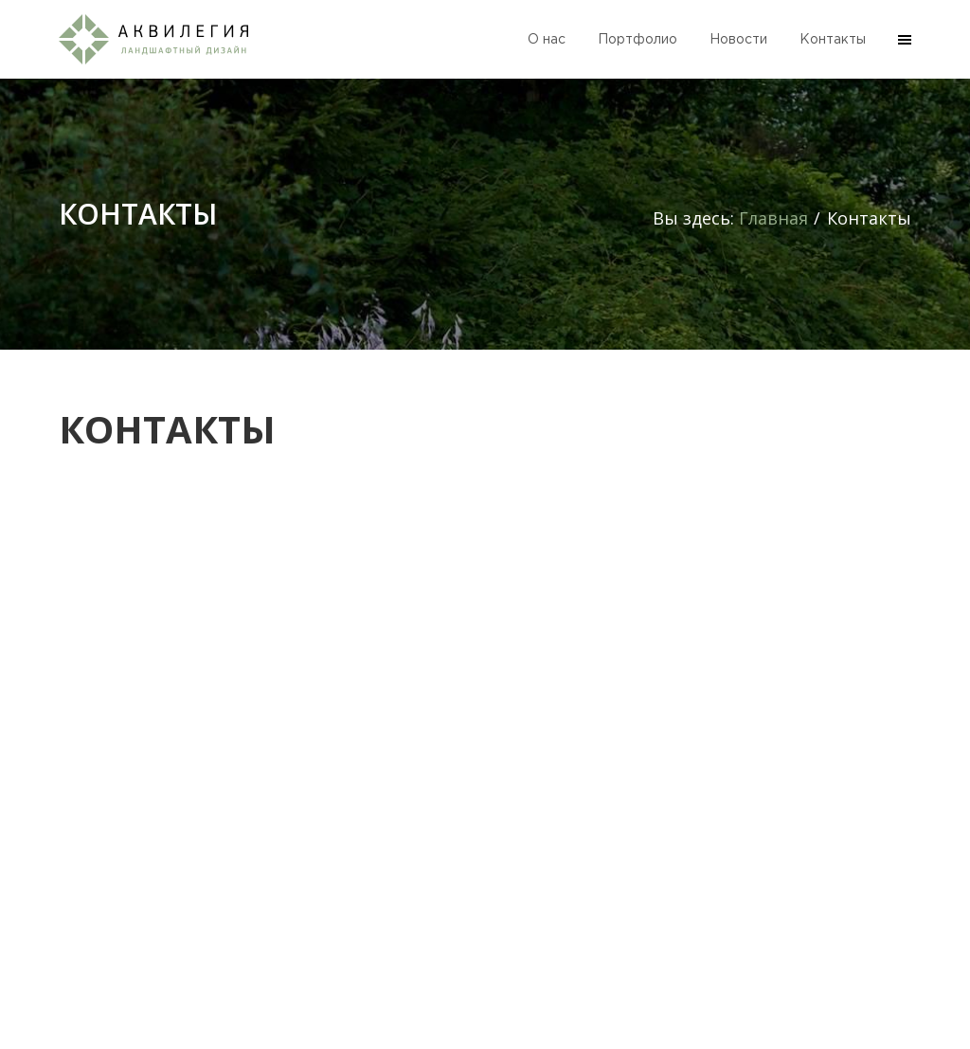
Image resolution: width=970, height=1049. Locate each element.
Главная (773, 217)
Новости (738, 39)
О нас (547, 39)
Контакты (832, 39)
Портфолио (637, 39)
